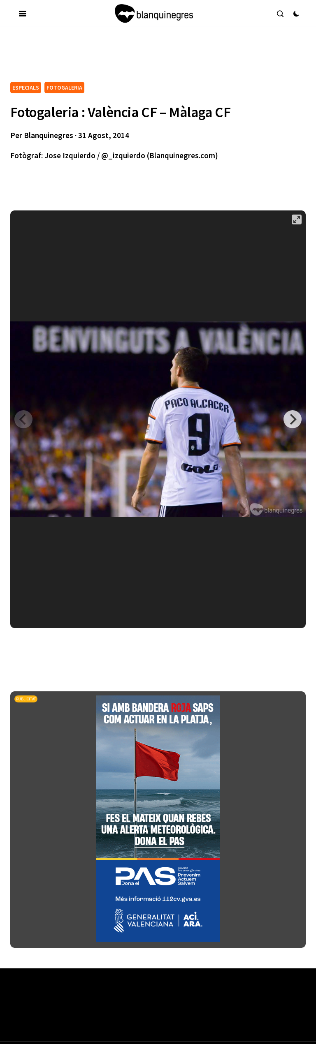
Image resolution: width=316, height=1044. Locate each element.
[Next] (292, 419)
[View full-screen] (297, 219)
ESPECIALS (25, 87)
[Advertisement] (160, 57)
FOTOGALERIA (64, 87)
